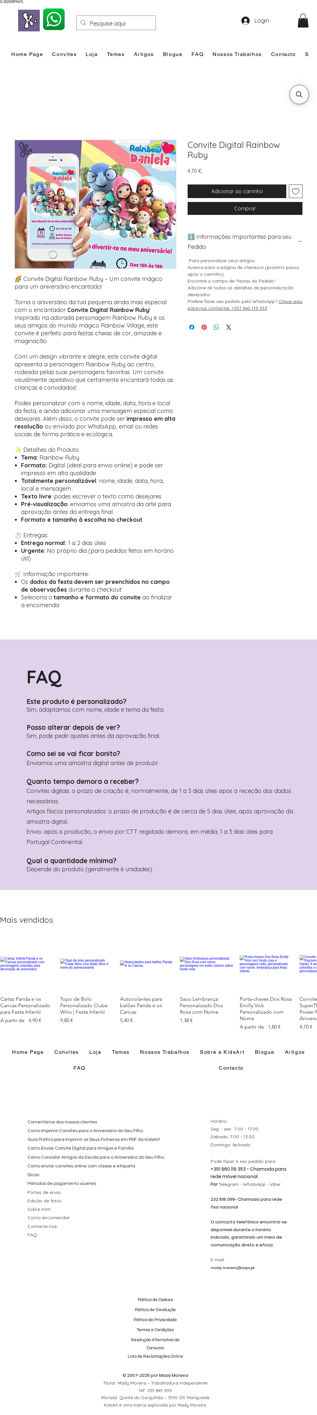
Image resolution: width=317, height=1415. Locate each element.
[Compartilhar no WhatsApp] (216, 327)
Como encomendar (48, 1217)
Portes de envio (44, 1192)
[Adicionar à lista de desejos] (295, 191)
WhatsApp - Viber (262, 1184)
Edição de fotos (44, 1201)
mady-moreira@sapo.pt (233, 1267)
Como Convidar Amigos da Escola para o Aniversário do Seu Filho (95, 1157)
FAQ (32, 1235)
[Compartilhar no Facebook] (192, 327)
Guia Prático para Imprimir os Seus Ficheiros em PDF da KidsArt (93, 1139)
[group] (158, 984)
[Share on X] (229, 327)
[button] (303, 21)
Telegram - (231, 1184)
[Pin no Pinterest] (204, 327)
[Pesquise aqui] (116, 23)
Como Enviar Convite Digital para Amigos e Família (80, 1148)
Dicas (33, 1175)
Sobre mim (39, 1209)
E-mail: (218, 1260)
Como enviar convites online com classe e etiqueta (81, 1166)
